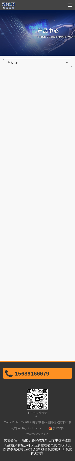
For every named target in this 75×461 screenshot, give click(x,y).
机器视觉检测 (50, 449)
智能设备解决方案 (35, 440)
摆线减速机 (15, 449)
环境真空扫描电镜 (44, 445)
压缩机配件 (32, 449)
